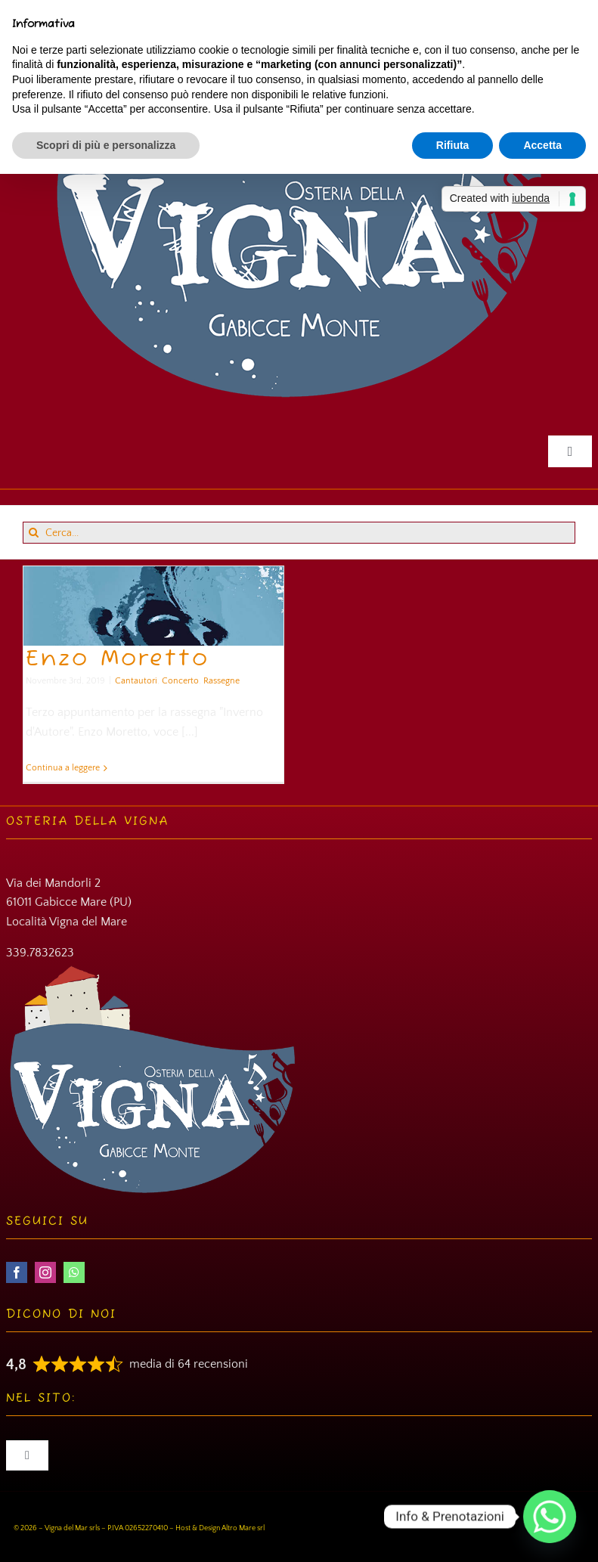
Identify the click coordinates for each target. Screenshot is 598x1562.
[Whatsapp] (549, 1516)
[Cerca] (34, 533)
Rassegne (221, 681)
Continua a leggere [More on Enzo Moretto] (63, 768)
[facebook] (16, 1272)
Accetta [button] (542, 145)
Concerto (180, 681)
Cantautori (136, 681)
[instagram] (45, 1272)
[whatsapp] (74, 1272)
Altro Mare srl (243, 1528)
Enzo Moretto (117, 659)
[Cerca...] (299, 533)
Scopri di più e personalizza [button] (105, 145)
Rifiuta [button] (452, 145)
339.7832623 (40, 952)
